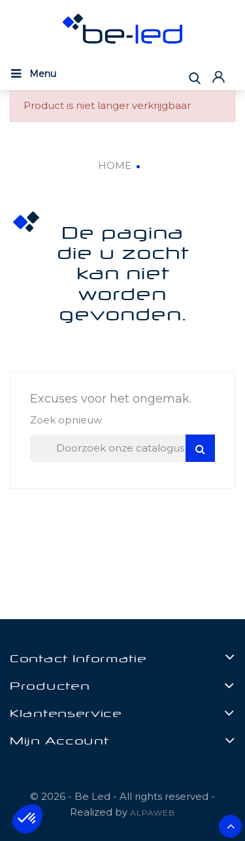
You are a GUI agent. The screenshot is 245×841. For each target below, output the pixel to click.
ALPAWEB (152, 813)
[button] (27, 818)
